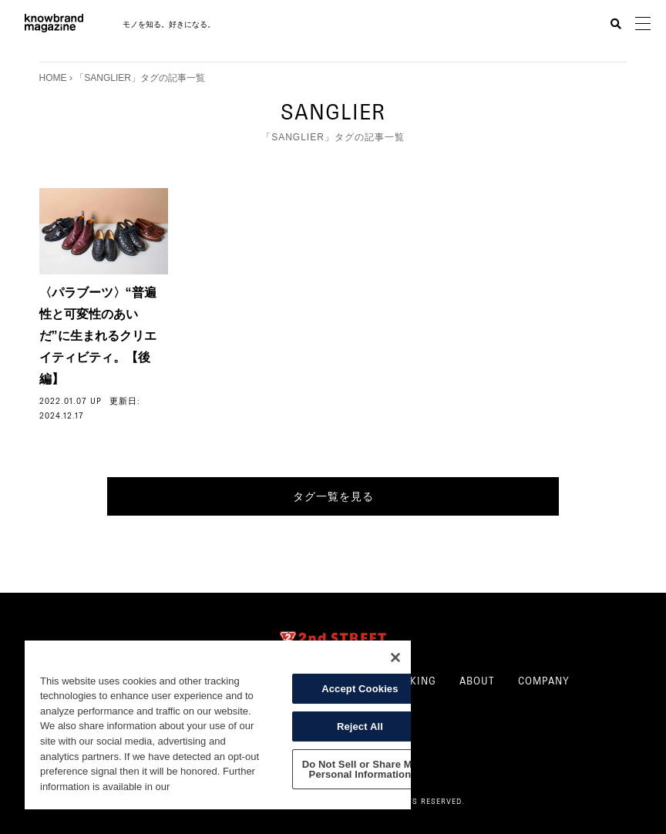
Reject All (360, 726)
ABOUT (477, 679)
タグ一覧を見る (333, 496)
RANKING (412, 679)
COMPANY (544, 679)
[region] (218, 725)
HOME (53, 77)
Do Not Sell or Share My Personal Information (360, 769)
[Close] (395, 657)
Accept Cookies (359, 688)
